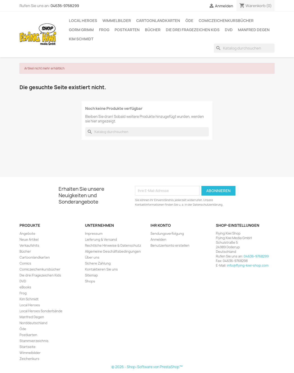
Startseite (28, 347)
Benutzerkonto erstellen (169, 245)
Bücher (153, 29)
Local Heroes (83, 20)
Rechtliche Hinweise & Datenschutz (113, 245)
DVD (229, 29)
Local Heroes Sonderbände (41, 311)
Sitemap (91, 275)
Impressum (93, 233)
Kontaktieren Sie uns (101, 269)
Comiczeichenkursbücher (226, 20)
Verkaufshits (29, 245)
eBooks (25, 287)
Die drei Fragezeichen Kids (193, 29)
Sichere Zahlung (98, 263)
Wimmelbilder (116, 20)
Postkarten (127, 29)
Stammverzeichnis (34, 341)
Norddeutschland (33, 323)
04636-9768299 (65, 5)
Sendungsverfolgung (167, 233)
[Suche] (244, 48)
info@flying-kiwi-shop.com (248, 265)
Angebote (27, 233)
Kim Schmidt (81, 38)
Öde (189, 20)
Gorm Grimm (81, 29)
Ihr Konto (160, 225)
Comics (25, 263)
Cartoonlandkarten (158, 20)
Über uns (92, 257)
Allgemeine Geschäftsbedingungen (113, 251)
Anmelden (158, 239)
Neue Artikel (29, 239)
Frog (104, 29)
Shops (90, 281)
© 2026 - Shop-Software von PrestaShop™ (147, 367)
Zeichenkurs (29, 358)
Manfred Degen (254, 29)
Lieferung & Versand (101, 239)
